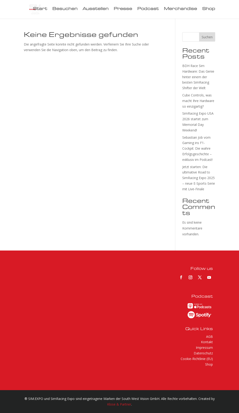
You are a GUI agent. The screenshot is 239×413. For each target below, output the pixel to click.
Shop (208, 9)
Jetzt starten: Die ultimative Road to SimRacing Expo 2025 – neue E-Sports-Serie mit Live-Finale (198, 178)
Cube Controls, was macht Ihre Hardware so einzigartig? (198, 101)
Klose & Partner (119, 404)
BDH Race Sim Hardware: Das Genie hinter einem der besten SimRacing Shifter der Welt (198, 77)
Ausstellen (96, 9)
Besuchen (64, 9)
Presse (123, 9)
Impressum (204, 347)
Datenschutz (203, 353)
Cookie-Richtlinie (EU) (197, 359)
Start (40, 9)
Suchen (207, 37)
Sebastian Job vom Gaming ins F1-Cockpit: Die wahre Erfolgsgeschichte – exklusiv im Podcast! (197, 148)
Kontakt (207, 342)
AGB (209, 336)
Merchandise (180, 9)
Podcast (148, 9)
